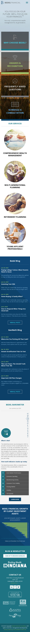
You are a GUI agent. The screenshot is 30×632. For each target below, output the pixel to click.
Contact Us (14, 583)
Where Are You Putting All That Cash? (14, 339)
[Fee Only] (15, 615)
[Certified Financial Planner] (9, 602)
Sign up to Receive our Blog (15, 556)
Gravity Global (8, 629)
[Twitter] (18, 587)
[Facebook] (15, 587)
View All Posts (15, 322)
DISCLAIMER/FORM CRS (19, 629)
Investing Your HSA (8, 284)
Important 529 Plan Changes (11, 378)
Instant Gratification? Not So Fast (13, 351)
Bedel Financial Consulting (19, 626)
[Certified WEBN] (15, 595)
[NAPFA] (15, 610)
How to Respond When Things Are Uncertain (13, 310)
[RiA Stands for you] (23, 603)
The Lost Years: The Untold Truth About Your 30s (13, 365)
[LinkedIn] (11, 587)
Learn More (15, 499)
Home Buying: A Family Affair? (12, 296)
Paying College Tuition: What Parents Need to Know (14, 271)
